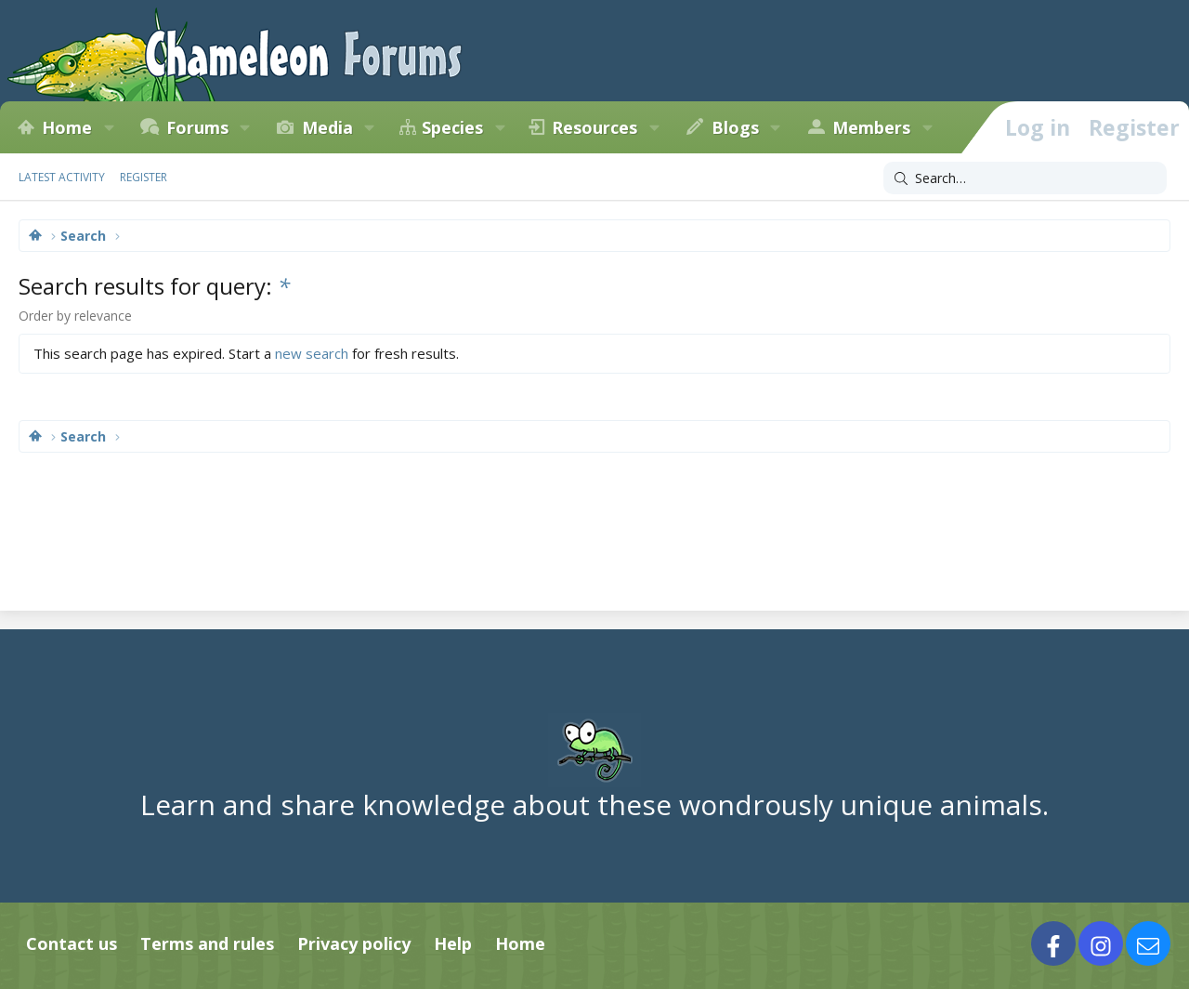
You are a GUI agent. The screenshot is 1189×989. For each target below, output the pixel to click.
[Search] (1025, 178)
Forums (197, 127)
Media (327, 127)
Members (871, 127)
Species (452, 127)
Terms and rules (207, 943)
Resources (594, 127)
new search (311, 353)
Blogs (735, 127)
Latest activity (62, 177)
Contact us (71, 943)
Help (453, 943)
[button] (109, 127)
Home (67, 127)
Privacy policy (354, 943)
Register (143, 177)
